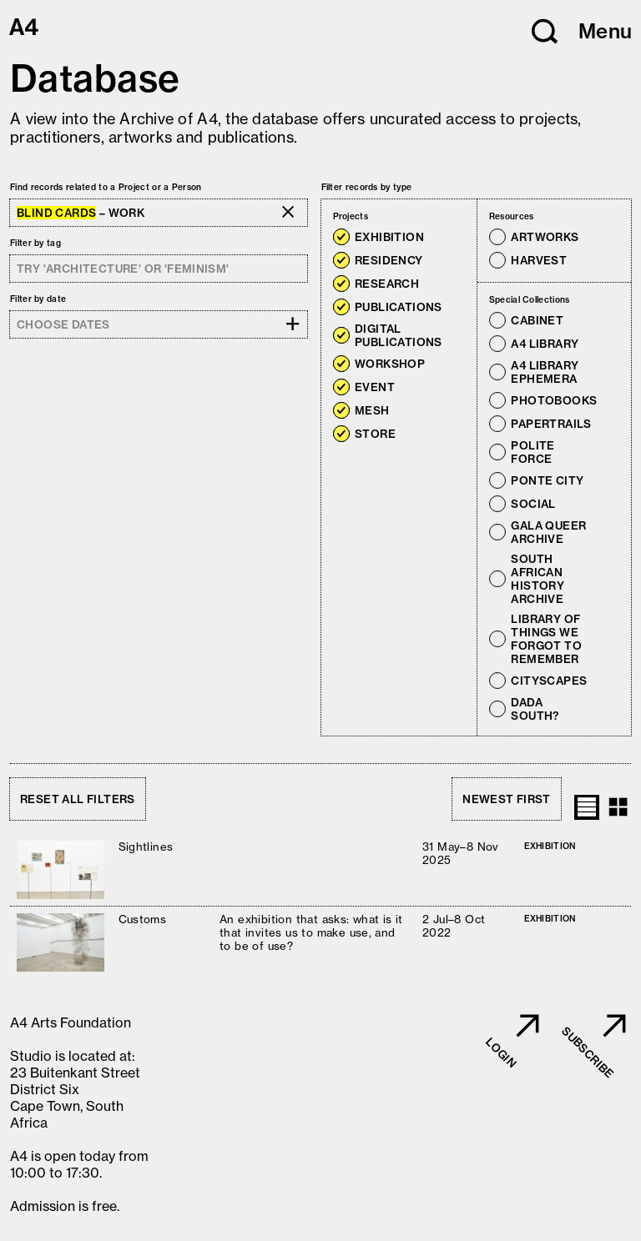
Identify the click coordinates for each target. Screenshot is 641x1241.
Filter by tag (35, 243)
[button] (545, 31)
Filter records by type (366, 187)
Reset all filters (77, 799)
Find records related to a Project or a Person (106, 187)
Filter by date (38, 299)
